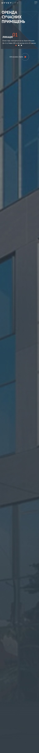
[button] (16, 45)
